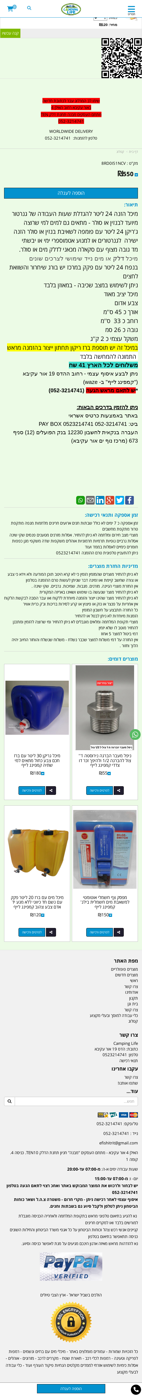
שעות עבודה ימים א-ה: (102, 1169)
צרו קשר (128, 1035)
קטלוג (120, 151)
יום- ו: (72, 1192)
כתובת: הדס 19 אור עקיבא (116, 1049)
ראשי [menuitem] (134, 980)
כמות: (60, 21)
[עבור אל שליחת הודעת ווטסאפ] (135, 734)
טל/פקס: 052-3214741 (117, 1123)
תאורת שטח (72, 1358)
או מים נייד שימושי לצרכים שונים (71, 258)
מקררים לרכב (48, 1358)
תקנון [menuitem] (133, 998)
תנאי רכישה (128, 1060)
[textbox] (71, 1185)
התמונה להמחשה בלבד (109, 356)
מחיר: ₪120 (108, 25)
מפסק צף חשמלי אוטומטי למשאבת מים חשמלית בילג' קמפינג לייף (105, 902)
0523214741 (115, 1054)
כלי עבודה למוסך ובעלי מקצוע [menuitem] (114, 1015)
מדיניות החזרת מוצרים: (113, 566)
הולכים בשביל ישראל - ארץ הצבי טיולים (71, 1295)
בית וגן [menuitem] (133, 1003)
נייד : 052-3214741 (120, 1133)
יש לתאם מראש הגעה (111, 390)
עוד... (132, 1091)
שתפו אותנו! (128, 1083)
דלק (118, 258)
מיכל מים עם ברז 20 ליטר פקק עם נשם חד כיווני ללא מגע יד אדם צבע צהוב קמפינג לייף (37, 902)
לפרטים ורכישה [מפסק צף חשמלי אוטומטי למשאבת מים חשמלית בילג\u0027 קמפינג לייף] (99, 932)
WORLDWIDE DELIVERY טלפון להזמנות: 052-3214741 (71, 135)
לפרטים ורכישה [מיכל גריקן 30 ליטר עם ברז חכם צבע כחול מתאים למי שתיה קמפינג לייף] (32, 790)
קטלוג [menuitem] (133, 1021)
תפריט (131, 14)
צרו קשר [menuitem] (131, 986)
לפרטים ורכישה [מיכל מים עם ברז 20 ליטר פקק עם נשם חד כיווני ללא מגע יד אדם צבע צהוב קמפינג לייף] (32, 932)
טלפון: (133, 1054)
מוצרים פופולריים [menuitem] (124, 969)
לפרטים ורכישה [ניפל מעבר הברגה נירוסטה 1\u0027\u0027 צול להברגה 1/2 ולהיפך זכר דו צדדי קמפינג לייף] (99, 790)
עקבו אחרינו (125, 1069)
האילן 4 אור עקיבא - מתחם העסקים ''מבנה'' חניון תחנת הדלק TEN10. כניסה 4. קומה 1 (74, 1156)
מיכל (131, 258)
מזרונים (28, 1358)
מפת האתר (126, 961)
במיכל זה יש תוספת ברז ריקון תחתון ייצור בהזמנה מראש (72, 347)
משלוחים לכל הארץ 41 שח (103, 365)
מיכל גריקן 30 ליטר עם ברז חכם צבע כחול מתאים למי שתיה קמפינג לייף (37, 760)
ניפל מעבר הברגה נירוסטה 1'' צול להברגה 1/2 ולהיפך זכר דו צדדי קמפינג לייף (105, 760)
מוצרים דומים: (123, 659)
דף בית (133, 151)
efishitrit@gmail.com (118, 1142)
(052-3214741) (66, 390)
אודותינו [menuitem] (131, 992)
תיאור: (131, 204)
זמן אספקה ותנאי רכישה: (111, 515)
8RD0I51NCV (113, 163)
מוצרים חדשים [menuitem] (126, 974)
